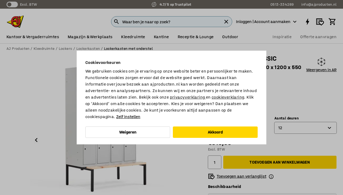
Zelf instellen (128, 116)
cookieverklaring (228, 97)
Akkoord (215, 132)
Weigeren (128, 132)
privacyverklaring (188, 97)
